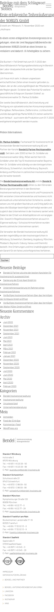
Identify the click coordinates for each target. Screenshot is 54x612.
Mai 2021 (7, 341)
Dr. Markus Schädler (9, 141)
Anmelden (8, 416)
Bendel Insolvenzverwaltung (17, 395)
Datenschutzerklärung (14, 575)
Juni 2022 (8, 322)
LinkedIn (9, 591)
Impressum (8, 572)
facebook (9, 595)
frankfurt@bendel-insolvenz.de (24, 532)
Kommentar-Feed (12, 424)
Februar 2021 (9, 352)
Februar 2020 (9, 386)
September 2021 (11, 333)
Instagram (10, 599)
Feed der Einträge (11, 420)
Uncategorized (10, 403)
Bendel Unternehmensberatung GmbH (23, 587)
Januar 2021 (9, 356)
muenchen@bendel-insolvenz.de (25, 511)
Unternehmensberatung (15, 407)
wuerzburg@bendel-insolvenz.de (25, 469)
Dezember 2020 (11, 359)
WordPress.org (10, 428)
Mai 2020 (7, 378)
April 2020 (8, 382)
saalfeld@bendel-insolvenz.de (23, 553)
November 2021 (10, 329)
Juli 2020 (7, 371)
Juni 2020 (8, 374)
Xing (7, 603)
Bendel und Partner (15, 580)
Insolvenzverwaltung (13, 399)
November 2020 (11, 363)
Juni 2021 (7, 337)
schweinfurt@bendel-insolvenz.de (25, 490)
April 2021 (8, 344)
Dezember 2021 (10, 325)
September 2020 (11, 367)
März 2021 (8, 348)
